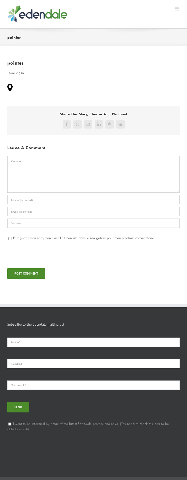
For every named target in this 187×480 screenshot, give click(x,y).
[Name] (93, 199)
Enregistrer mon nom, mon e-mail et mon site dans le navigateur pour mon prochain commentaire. (84, 238)
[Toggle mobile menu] (177, 8)
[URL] (93, 223)
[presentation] (44, 253)
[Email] (93, 211)
